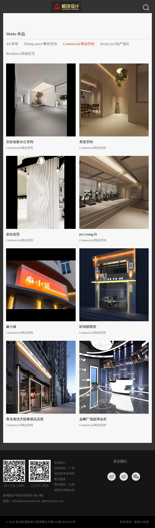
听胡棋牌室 (87, 327)
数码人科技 (141, 522)
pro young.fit (88, 234)
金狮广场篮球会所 (93, 419)
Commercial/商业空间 (78, 44)
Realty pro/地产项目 (114, 44)
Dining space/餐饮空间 (40, 44)
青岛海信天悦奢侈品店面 (25, 419)
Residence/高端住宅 (20, 53)
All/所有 (12, 44)
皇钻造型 (13, 234)
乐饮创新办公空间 (19, 142)
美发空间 (86, 142)
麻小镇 (11, 327)
